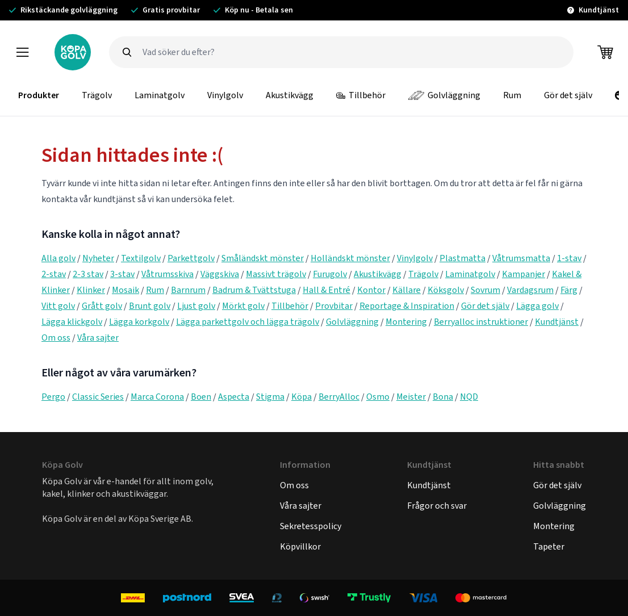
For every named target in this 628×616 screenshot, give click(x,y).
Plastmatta (462, 258)
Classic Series (98, 397)
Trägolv (97, 95)
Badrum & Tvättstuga (254, 290)
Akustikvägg (289, 95)
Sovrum (485, 290)
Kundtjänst (557, 322)
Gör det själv (568, 95)
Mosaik (125, 290)
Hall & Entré (326, 290)
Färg (568, 290)
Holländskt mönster (350, 258)
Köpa (301, 397)
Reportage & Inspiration (406, 306)
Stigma (270, 397)
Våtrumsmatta (521, 258)
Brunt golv (149, 306)
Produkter (38, 95)
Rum (512, 95)
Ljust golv (196, 306)
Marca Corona (157, 397)
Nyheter (98, 258)
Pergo (53, 397)
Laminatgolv (160, 95)
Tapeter (548, 546)
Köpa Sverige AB (159, 519)
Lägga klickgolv (71, 322)
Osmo (378, 397)
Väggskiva (219, 274)
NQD (469, 397)
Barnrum (188, 290)
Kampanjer (523, 274)
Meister (411, 397)
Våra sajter (98, 337)
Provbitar (334, 306)
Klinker (91, 290)
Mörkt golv (243, 306)
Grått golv (102, 306)
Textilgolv (141, 258)
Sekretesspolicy (310, 526)
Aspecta (233, 397)
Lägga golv (537, 306)
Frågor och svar (437, 506)
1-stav (569, 258)
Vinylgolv (225, 95)
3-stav (122, 274)
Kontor (371, 290)
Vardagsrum (530, 290)
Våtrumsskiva (167, 274)
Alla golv (58, 258)
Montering (406, 322)
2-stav (53, 274)
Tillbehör (361, 95)
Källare (406, 290)
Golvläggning (444, 95)
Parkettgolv (191, 258)
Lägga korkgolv (139, 322)
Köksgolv (446, 290)
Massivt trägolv (276, 274)
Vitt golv (58, 306)
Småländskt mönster (262, 258)
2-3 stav (88, 274)
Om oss (55, 337)
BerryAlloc (339, 397)
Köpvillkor (300, 546)
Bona (443, 397)
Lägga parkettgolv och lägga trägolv (247, 322)
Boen (201, 397)
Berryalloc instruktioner (481, 322)
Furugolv (330, 274)
